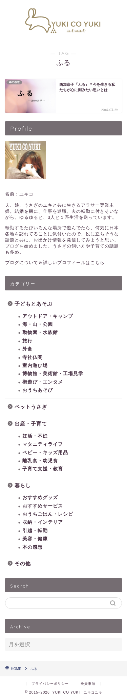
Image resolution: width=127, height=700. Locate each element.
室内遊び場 (35, 365)
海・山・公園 (37, 324)
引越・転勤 (35, 530)
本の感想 (32, 547)
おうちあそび (37, 390)
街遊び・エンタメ (42, 382)
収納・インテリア (42, 522)
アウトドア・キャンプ (47, 316)
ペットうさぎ (31, 407)
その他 (23, 563)
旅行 (27, 340)
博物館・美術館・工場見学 (52, 373)
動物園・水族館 (40, 332)
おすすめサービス (42, 506)
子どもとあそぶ (33, 304)
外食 (27, 349)
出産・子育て (31, 423)
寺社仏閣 (32, 357)
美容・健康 (35, 538)
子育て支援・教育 (42, 468)
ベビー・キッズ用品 (45, 452)
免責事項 (88, 683)
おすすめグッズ (40, 497)
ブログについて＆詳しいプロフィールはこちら (55, 262)
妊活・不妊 (35, 436)
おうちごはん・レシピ (47, 514)
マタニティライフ (42, 444)
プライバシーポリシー (50, 683)
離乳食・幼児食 (40, 460)
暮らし (23, 485)
